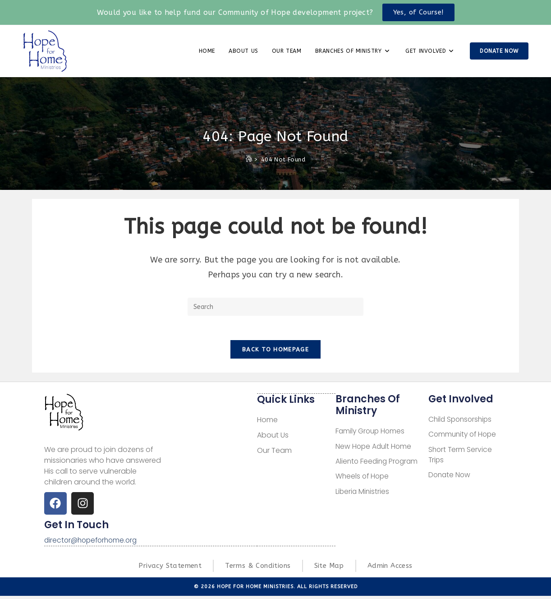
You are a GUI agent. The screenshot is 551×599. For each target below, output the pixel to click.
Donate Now (450, 479)
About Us (273, 438)
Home (267, 422)
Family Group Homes (371, 434)
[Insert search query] (275, 307)
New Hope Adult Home (374, 449)
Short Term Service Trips (460, 458)
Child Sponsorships (461, 422)
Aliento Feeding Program (378, 465)
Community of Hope (464, 438)
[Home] (249, 159)
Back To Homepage (275, 352)
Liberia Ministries (362, 495)
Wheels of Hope (363, 480)
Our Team (274, 453)
